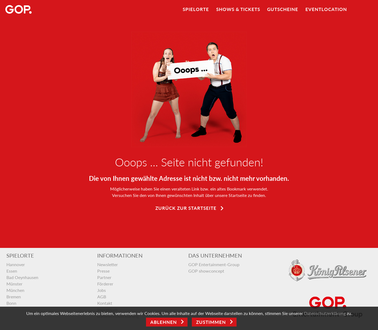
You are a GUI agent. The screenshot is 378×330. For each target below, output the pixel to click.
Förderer (105, 283)
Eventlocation (326, 9)
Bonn (11, 303)
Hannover (15, 264)
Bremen (13, 296)
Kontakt (104, 303)
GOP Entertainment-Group (213, 264)
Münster (14, 283)
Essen (11, 270)
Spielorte (196, 9)
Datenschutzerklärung (325, 313)
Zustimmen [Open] (211, 322)
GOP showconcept (206, 270)
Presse (103, 270)
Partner (104, 277)
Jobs (101, 290)
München (15, 290)
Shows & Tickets (238, 9)
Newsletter (107, 264)
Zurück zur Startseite (185, 208)
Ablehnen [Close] (163, 322)
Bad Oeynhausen (22, 277)
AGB (101, 296)
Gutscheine (282, 9)
